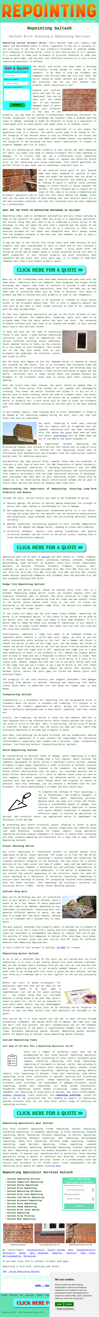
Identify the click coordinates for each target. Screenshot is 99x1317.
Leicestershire (35, 1250)
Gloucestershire (86, 1250)
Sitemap (4, 1295)
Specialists (29, 1295)
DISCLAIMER (90, 21)
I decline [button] (69, 1304)
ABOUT (70, 21)
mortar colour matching (34, 855)
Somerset (57, 1253)
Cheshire (71, 1253)
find (12, 1129)
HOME (56, 21)
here (58, 1166)
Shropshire (9, 1253)
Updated (39, 1295)
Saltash (45, 557)
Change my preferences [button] (65, 1309)
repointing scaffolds (68, 1095)
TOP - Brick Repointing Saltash (21, 1271)
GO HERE (61, 947)
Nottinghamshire (12, 1256)
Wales (22, 1253)
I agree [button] (59, 1304)
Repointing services (28, 1150)
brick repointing (86, 156)
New (21, 1295)
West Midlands (39, 1253)
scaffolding (60, 436)
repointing (9, 61)
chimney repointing (14, 1095)
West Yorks (88, 1253)
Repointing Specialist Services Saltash (38, 1172)
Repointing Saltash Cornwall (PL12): (25, 43)
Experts (48, 1295)
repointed (8, 258)
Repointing (9, 216)
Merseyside (30, 1256)
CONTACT (79, 21)
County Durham (56, 1250)
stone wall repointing (65, 1073)
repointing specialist (83, 1055)
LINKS (63, 21)
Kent (70, 1250)
